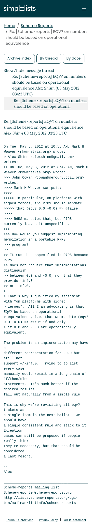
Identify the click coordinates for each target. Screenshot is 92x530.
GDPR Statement (75, 520)
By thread (49, 58)
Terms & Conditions (19, 520)
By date (73, 58)
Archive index (19, 58)
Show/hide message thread (29, 70)
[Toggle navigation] (83, 8)
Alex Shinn (13, 133)
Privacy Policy (48, 520)
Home (9, 26)
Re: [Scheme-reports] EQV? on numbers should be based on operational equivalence (50, 106)
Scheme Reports (37, 26)
